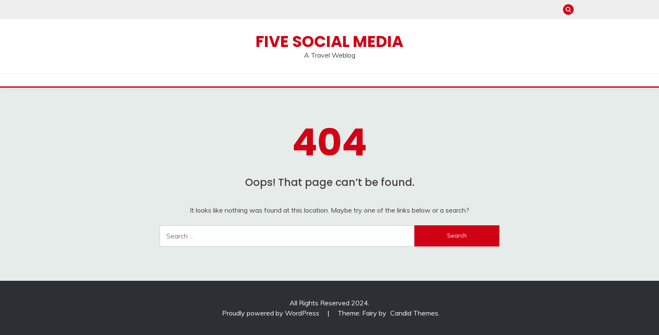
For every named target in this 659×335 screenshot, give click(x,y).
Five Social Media (329, 41)
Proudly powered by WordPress (271, 313)
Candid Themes (414, 313)
